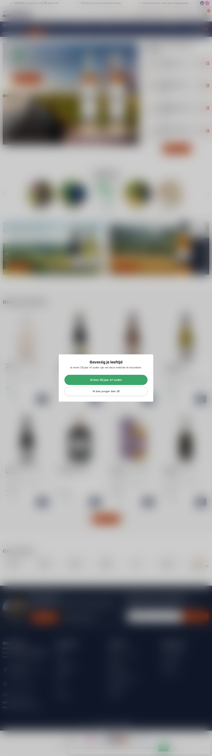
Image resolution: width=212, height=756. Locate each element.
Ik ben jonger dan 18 (106, 391)
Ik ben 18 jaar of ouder (106, 380)
